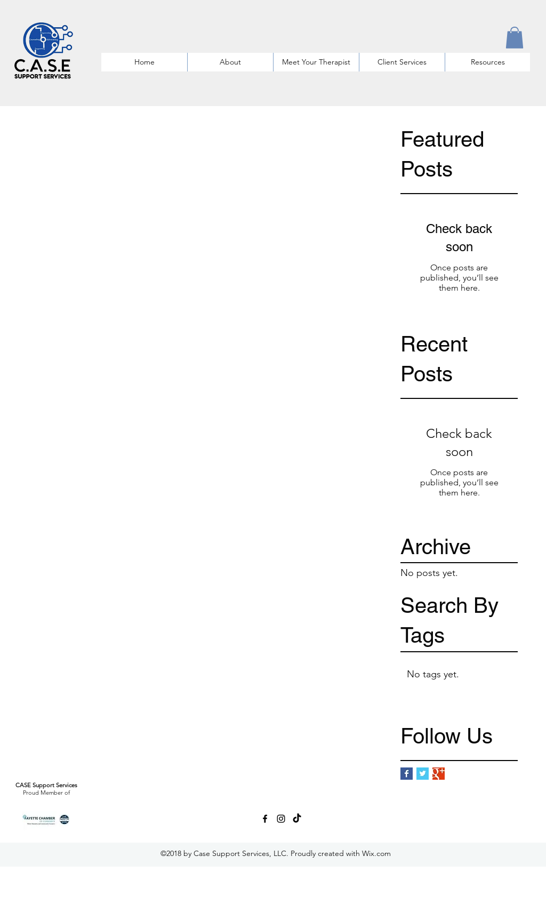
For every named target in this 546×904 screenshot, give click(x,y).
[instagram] (281, 818)
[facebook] (265, 818)
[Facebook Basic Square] (406, 773)
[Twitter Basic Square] (422, 773)
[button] (514, 38)
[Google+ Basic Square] (438, 773)
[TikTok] (297, 818)
